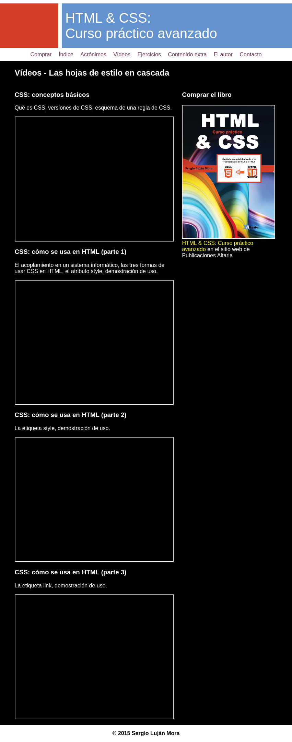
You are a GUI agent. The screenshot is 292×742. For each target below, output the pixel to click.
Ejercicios (149, 54)
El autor (223, 54)
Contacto (251, 54)
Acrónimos (93, 54)
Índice (66, 54)
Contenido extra (187, 54)
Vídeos (121, 54)
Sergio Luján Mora (156, 733)
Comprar (40, 54)
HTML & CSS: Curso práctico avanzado (141, 25)
